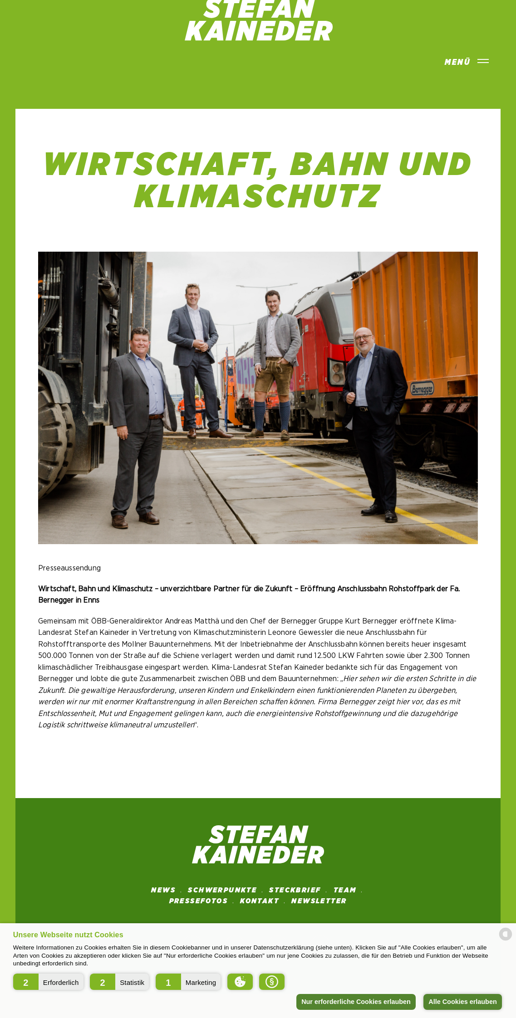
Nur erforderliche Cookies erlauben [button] (356, 1001)
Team (345, 890)
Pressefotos (198, 901)
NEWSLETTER (319, 901)
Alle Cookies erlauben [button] (462, 1001)
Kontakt (259, 901)
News (163, 890)
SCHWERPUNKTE (222, 890)
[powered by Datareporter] (505, 939)
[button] (48, 982)
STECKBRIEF (295, 890)
